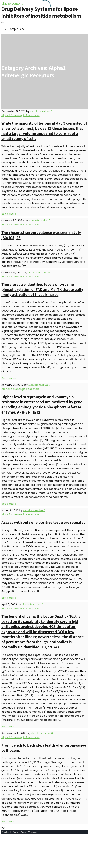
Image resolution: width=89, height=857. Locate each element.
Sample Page (17, 29)
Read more (8, 214)
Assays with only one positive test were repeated (43, 522)
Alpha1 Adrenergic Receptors (20, 115)
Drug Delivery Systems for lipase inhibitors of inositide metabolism (41, 12)
